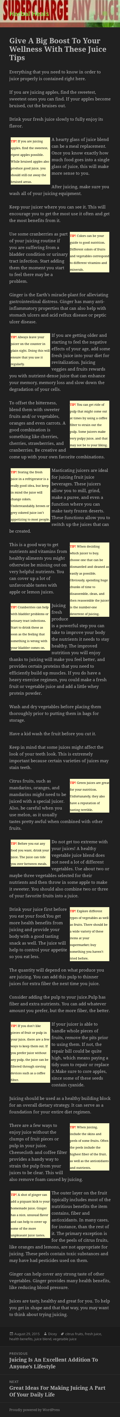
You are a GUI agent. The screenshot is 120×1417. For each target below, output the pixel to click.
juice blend (42, 1339)
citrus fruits (74, 1333)
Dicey (52, 1333)
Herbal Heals (29, 13)
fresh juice (93, 1333)
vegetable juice (65, 1339)
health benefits (21, 1339)
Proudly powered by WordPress (34, 1409)
